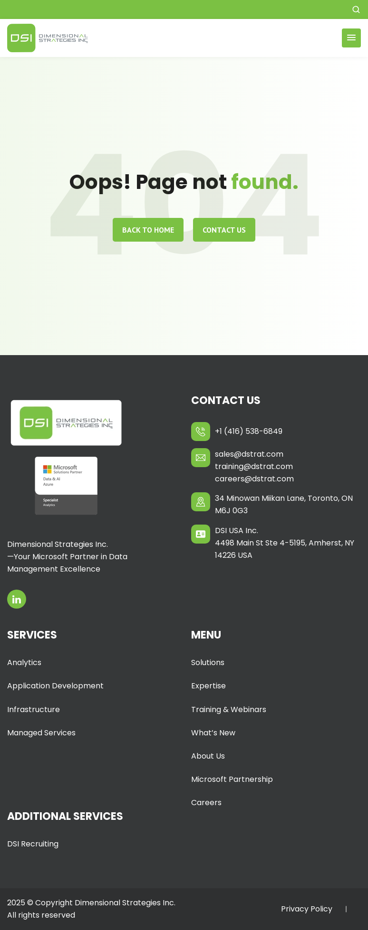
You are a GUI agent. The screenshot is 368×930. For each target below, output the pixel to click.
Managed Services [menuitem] (41, 732)
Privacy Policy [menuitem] (306, 908)
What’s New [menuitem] (213, 732)
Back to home (148, 230)
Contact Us (224, 230)
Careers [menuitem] (206, 802)
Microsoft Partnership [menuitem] (232, 779)
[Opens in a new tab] (16, 599)
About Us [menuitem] (208, 756)
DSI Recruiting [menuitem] (32, 843)
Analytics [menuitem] (24, 662)
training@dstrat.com (254, 466)
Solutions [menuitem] (207, 662)
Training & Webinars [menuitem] (228, 709)
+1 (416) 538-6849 (248, 431)
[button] (356, 9)
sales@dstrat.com (249, 454)
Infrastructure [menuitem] (33, 709)
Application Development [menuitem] (55, 685)
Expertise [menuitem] (208, 685)
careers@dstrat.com (254, 478)
